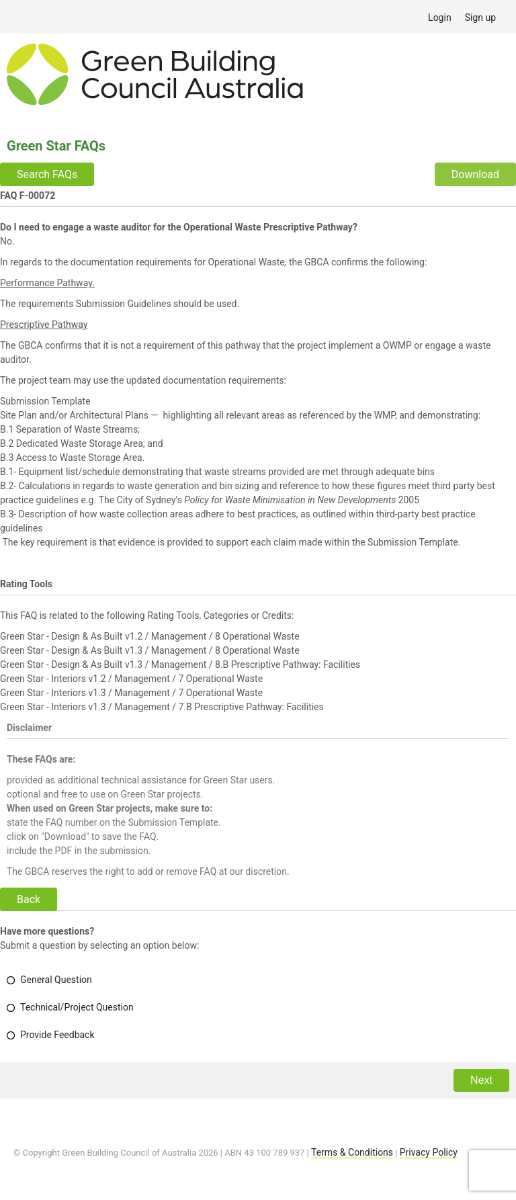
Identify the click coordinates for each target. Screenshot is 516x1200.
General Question (56, 979)
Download (475, 174)
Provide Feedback (57, 1034)
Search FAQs (47, 174)
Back (28, 899)
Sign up (480, 17)
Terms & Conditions (352, 1152)
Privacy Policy (429, 1152)
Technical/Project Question (77, 1007)
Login (440, 17)
